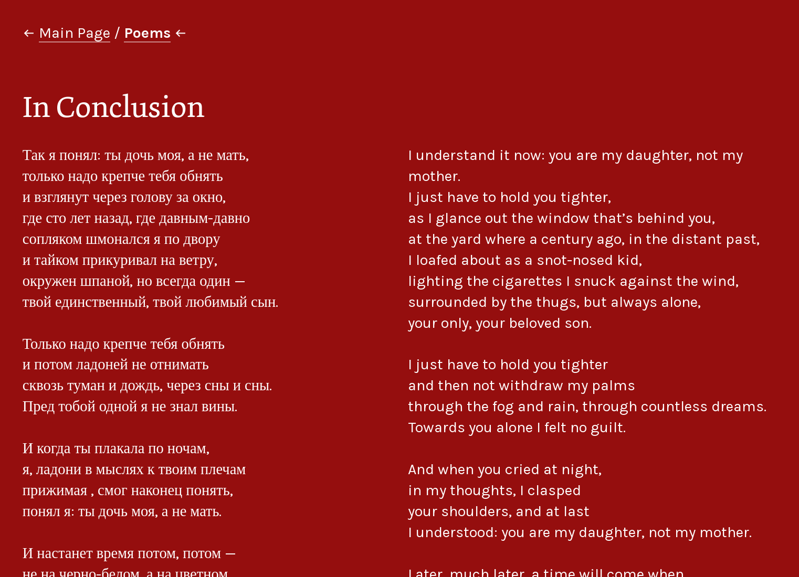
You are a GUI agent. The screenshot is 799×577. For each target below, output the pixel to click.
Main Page (74, 32)
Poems (147, 32)
